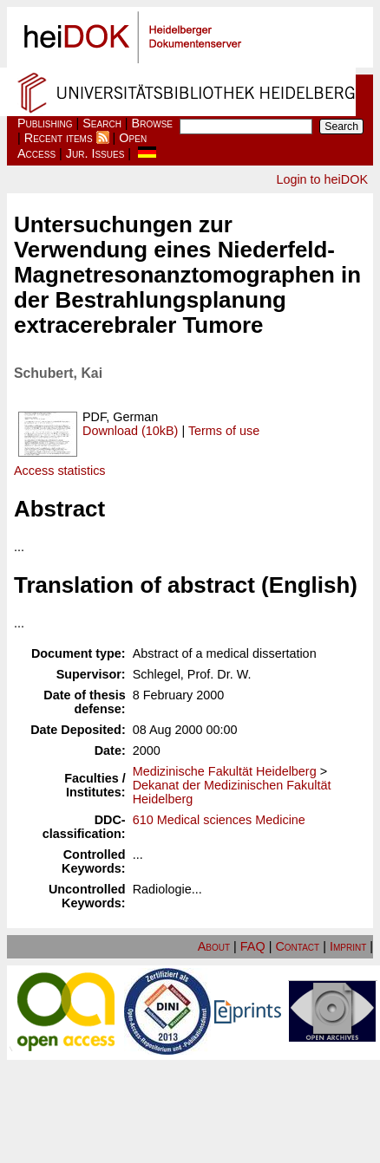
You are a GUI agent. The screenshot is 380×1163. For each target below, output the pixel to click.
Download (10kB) (130, 431)
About (214, 946)
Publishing (45, 123)
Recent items (58, 138)
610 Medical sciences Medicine (219, 820)
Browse (152, 123)
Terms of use (223, 431)
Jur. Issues (95, 153)
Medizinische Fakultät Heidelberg (225, 771)
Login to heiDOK (322, 179)
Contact (297, 946)
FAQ (252, 946)
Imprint (348, 946)
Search (101, 123)
